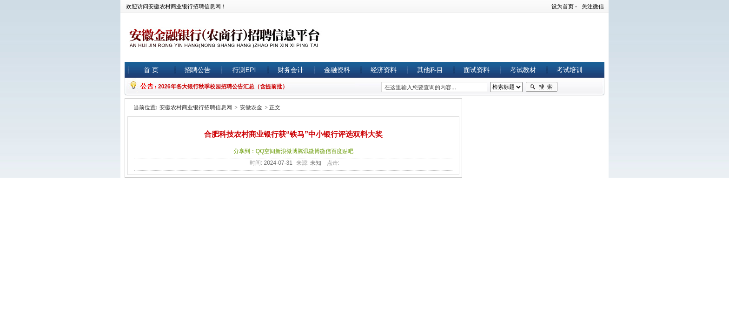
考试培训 (570, 70)
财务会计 (291, 70)
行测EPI (244, 70)
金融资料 (337, 70)
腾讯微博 (309, 151)
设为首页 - (564, 6)
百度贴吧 (342, 151)
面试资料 (477, 70)
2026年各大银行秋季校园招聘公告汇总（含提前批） (223, 86)
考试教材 (523, 70)
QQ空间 (266, 151)
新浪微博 (286, 151)
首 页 (151, 70)
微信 (325, 151)
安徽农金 (251, 107)
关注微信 (593, 6)
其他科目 (430, 70)
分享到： (244, 151)
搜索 (541, 87)
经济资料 (384, 70)
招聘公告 (198, 70)
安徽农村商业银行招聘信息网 (195, 107)
